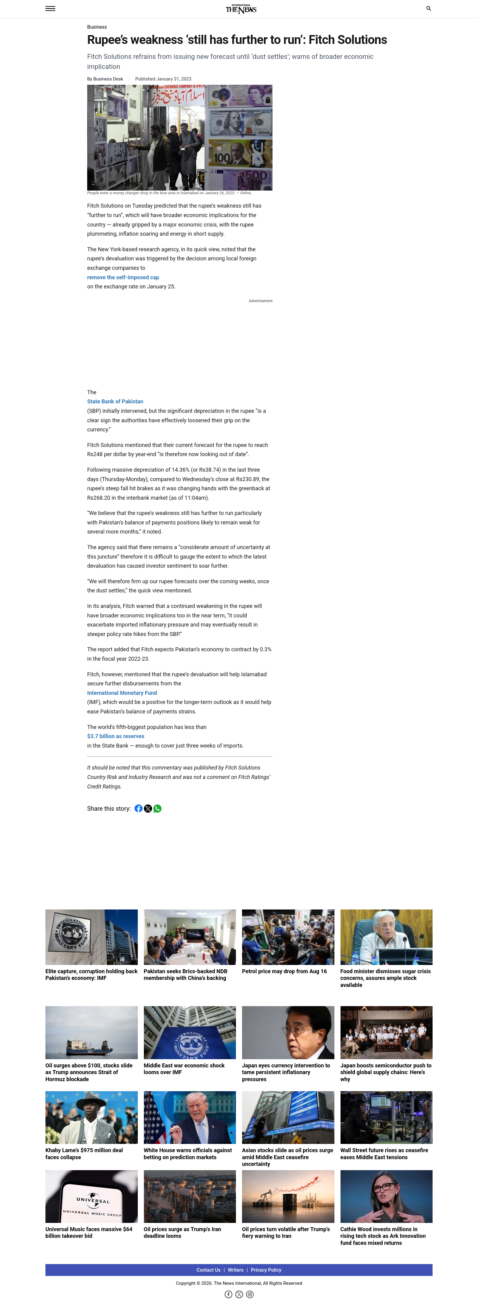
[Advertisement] (180, 342)
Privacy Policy (266, 1270)
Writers (236, 1270)
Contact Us (209, 1270)
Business (97, 27)
